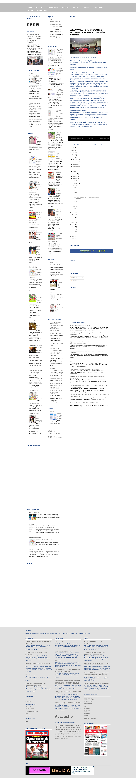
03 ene (76, 209)
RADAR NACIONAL (56, 384)
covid (76, 733)
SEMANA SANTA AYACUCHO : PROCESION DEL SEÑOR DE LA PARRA (67, 670)
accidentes (62, 731)
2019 (73, 212)
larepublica (87, 710)
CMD (27, 713)
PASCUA (57, 736)
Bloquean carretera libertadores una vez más (59, 135)
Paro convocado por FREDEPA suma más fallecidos (84, 402)
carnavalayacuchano (35, 537)
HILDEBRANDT (55, 279)
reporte (59, 413)
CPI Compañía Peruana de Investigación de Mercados (84, 369)
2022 (73, 152)
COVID (52, 412)
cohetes (78, 727)
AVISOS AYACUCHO (35, 370)
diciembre (76, 159)
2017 (73, 217)
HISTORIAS (53, 262)
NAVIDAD (76, 7)
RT (26, 723)
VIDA (51, 20)
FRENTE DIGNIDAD (56, 348)
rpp (85, 706)
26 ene (76, 185)
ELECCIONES (99, 7)
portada (63, 738)
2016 (73, 219)
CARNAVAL (65, 7)
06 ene (76, 206)
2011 (73, 231)
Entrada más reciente (77, 139)
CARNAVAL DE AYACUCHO (33, 391)
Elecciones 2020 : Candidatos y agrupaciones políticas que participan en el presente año (96, 673)
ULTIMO (30, 10)
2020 (73, 157)
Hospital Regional (67, 734)
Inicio (91, 139)
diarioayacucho (88, 703)
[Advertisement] (92, 22)
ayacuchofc (32, 294)
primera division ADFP (32, 711)
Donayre (60, 733)
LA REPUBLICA (55, 304)
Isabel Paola (39, 514)
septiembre (76, 166)
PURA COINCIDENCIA (34, 74)
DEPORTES (39, 7)
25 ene (76, 188)
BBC (27, 722)
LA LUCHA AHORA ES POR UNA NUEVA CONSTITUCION (56, 352)
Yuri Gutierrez (70, 727)
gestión (86, 715)
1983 (73, 239)
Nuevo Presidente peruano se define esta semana (58, 192)
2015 (73, 222)
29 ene (76, 180)
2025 (73, 150)
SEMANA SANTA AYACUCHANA (34, 414)
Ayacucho (32, 156)
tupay (66, 738)
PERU (31, 211)
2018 (73, 215)
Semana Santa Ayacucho (33, 321)
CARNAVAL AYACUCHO (33, 267)
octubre (75, 164)
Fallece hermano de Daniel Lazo (63, 651)
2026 (73, 147)
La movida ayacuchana (76, 734)
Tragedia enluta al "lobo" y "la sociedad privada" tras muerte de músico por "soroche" (34, 38)
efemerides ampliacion (90, 718)
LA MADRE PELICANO (56, 264)
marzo (75, 174)
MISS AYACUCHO (34, 246)
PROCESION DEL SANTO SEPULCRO (39, 327)
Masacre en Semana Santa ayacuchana (80, 325)
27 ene (76, 183)
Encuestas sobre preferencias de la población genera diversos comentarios (38, 664)
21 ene (76, 192)
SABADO (62, 736)
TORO (65, 736)
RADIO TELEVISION (35, 549)
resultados (28, 706)
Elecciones (69, 725)
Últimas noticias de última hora (34, 104)
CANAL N (28, 715)
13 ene (76, 201)
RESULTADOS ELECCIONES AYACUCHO (55, 437)
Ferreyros (60, 734)
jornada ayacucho (89, 699)
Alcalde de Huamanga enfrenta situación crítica (58, 213)
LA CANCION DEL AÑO (56, 370)
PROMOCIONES (42, 10)
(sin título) (58, 172)
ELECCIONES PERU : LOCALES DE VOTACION (59, 52)
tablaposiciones (30, 708)
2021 (73, 155)
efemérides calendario (90, 717)
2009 (73, 234)
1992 (73, 236)
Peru (56, 731)
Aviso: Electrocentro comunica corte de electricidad (34, 374)
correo (86, 711)
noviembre (76, 162)
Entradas (74, 277)
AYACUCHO (33, 136)
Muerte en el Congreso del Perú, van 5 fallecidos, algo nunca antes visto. (36, 684)
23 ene (76, 190)
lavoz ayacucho (88, 705)
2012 (73, 229)
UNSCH (52, 293)
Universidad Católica (73, 736)
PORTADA (58, 660)
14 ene (76, 195)
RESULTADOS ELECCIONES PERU (54, 432)
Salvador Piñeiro (71, 731)
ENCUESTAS (33, 231)
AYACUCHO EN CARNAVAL (44, 539)
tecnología (87, 713)
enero (74, 178)
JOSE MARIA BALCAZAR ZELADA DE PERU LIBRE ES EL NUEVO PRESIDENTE (55, 93)
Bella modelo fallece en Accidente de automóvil (67, 642)
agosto (75, 169)
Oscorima (78, 729)
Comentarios (75, 280)
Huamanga (66, 733)
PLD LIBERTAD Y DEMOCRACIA (55, 323)
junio (74, 171)
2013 (73, 226)
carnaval (72, 733)
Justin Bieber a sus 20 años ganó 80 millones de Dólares (43, 551)
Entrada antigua (104, 139)
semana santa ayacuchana (64, 729)
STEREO (52, 369)
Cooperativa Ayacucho (35, 345)
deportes (28, 710)
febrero (75, 176)
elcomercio (87, 708)
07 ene (76, 204)
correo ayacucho (88, 698)
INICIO (30, 7)
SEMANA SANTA (52, 7)
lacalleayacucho (88, 701)
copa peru (28, 701)
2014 (73, 224)
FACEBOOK (86, 7)
